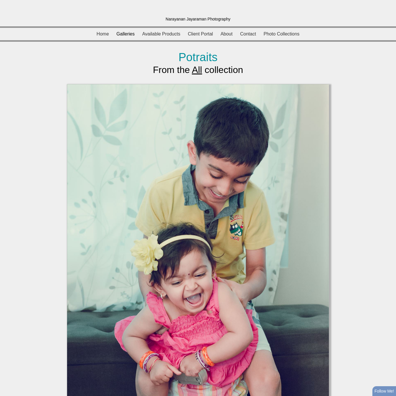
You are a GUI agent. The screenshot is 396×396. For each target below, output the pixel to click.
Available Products (161, 33)
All (197, 70)
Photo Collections (282, 33)
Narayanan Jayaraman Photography (198, 19)
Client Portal (200, 33)
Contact (248, 33)
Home (102, 33)
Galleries (125, 33)
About (227, 33)
